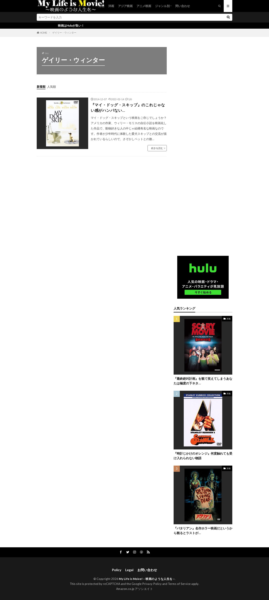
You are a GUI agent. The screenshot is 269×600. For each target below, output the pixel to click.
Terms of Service (179, 584)
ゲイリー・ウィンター (64, 32)
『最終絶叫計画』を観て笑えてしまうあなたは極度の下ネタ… (203, 381)
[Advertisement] (203, 148)
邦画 (101, 6)
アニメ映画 (144, 6)
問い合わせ (182, 6)
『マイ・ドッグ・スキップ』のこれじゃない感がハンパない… (128, 108)
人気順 (51, 86)
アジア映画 (125, 6)
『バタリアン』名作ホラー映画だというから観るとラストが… (203, 530)
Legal (129, 570)
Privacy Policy (152, 584)
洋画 (111, 6)
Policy (116, 570)
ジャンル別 (162, 6)
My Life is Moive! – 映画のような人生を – (147, 579)
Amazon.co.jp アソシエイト (134, 589)
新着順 (41, 86)
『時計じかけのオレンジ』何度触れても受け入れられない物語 (203, 456)
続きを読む (157, 148)
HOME (43, 32)
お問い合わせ (147, 570)
